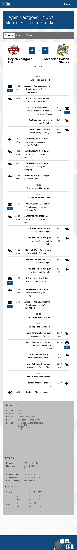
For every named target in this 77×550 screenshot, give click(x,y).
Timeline (9, 35)
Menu (67, 4)
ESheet (29, 35)
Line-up (19, 35)
